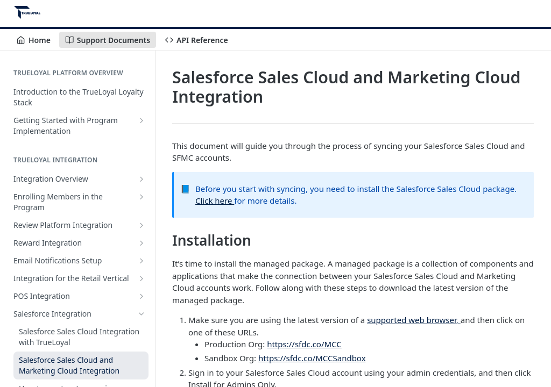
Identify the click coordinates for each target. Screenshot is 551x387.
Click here (214, 200)
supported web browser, (414, 319)
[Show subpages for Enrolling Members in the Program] (141, 196)
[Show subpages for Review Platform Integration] (141, 225)
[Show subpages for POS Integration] (141, 296)
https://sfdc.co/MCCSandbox (312, 358)
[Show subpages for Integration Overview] (141, 179)
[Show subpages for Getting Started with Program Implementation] (141, 120)
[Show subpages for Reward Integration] (141, 243)
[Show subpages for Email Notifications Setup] (141, 260)
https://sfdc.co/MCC (304, 344)
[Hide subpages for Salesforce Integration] (141, 314)
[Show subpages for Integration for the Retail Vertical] (141, 278)
